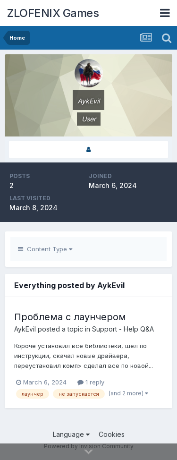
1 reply (90, 382)
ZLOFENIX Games (53, 13)
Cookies (112, 434)
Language (71, 434)
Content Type (45, 249)
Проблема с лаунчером (70, 317)
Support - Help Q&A (123, 329)
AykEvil (25, 329)
